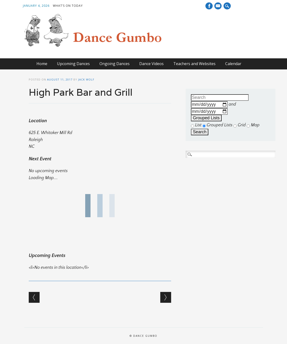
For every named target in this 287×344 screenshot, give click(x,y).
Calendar (233, 63)
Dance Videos (151, 63)
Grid (240, 125)
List (197, 125)
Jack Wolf (86, 79)
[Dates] (209, 104)
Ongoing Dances (114, 63)
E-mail (218, 6)
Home (41, 63)
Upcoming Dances (73, 63)
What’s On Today (68, 6)
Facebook (209, 5)
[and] (209, 111)
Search (199, 131)
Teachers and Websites (194, 63)
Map (253, 125)
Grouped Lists (206, 117)
